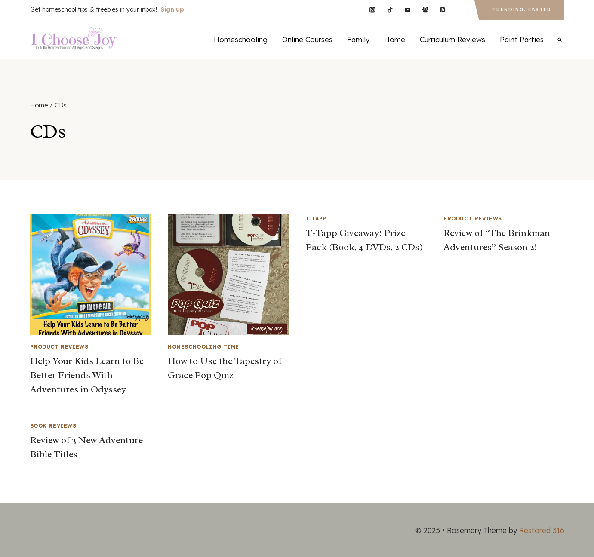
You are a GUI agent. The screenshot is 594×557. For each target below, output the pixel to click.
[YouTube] (407, 9)
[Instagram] (372, 9)
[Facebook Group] (425, 9)
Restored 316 (541, 530)
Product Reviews (59, 346)
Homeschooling (241, 39)
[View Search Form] (559, 39)
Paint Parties (522, 39)
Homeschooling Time (203, 346)
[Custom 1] (460, 9)
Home (394, 39)
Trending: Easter (521, 9)
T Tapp (316, 218)
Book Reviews (53, 425)
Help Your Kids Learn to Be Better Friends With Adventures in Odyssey (87, 375)
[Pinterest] (443, 9)
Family (358, 39)
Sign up (172, 9)
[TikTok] (390, 9)
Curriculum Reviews (452, 39)
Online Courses (307, 39)
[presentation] (90, 274)
